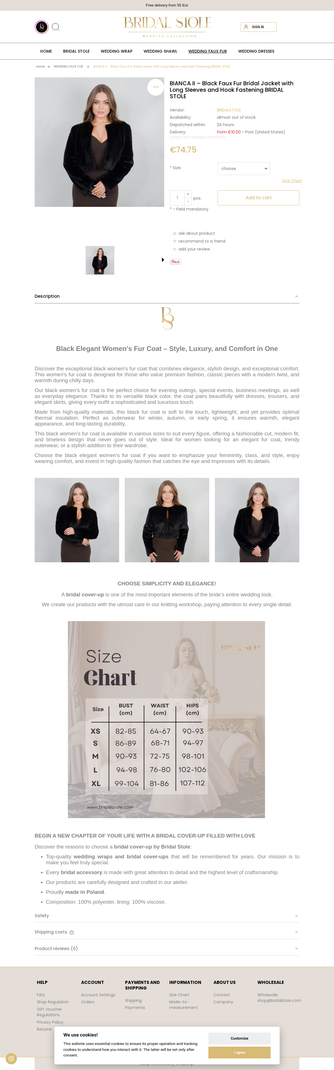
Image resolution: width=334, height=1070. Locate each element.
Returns (44, 1029)
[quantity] (177, 197)
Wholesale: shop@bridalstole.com (279, 997)
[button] (163, 260)
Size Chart (179, 995)
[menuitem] (46, 51)
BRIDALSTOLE (229, 110)
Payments (135, 1007)
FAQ (41, 995)
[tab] (167, 597)
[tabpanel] (167, 606)
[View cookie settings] (11, 1058)
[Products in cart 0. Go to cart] (294, 27)
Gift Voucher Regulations (49, 1012)
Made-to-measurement (183, 1004)
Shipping (133, 1000)
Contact (221, 995)
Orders (87, 1002)
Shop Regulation (53, 1002)
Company (223, 1002)
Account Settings (98, 995)
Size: (175, 168)
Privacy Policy (50, 1022)
